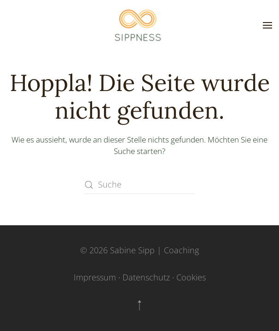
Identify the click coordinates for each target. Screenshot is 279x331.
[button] (267, 25)
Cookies (191, 277)
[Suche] (139, 185)
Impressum (95, 277)
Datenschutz (146, 277)
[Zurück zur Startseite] (139, 25)
